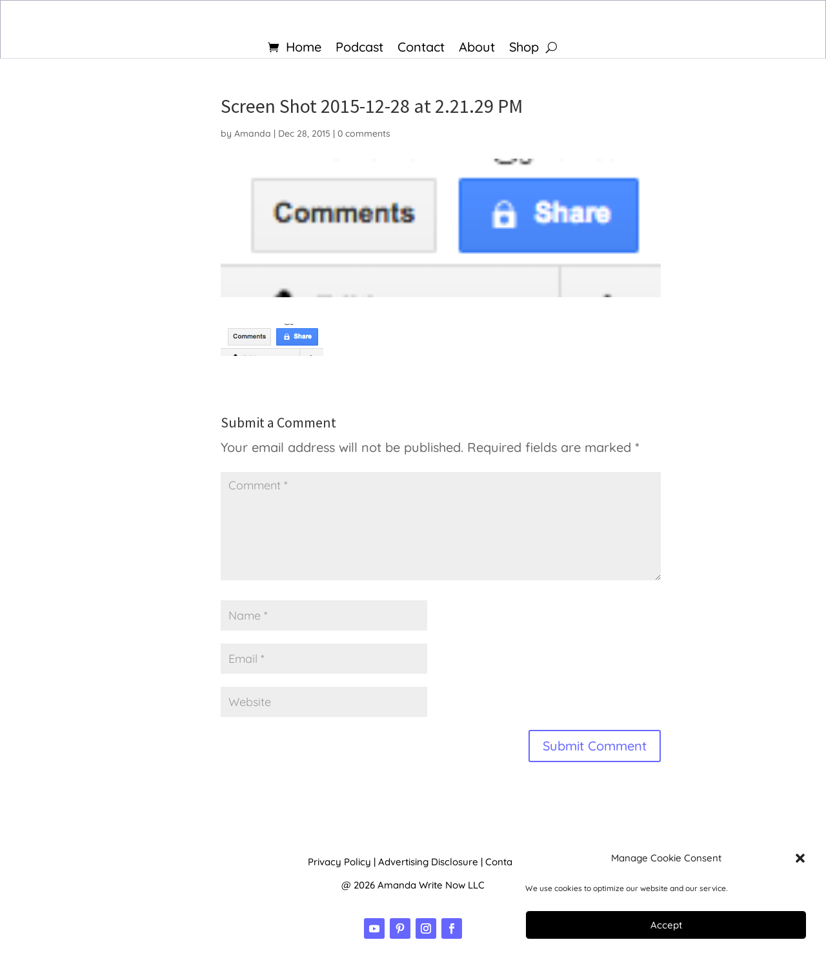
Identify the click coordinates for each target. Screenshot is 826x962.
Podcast (359, 49)
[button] (800, 858)
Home (303, 49)
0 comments (363, 133)
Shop (524, 49)
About (477, 49)
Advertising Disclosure (428, 862)
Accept (666, 925)
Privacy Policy (339, 862)
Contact (421, 49)
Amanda (252, 133)
